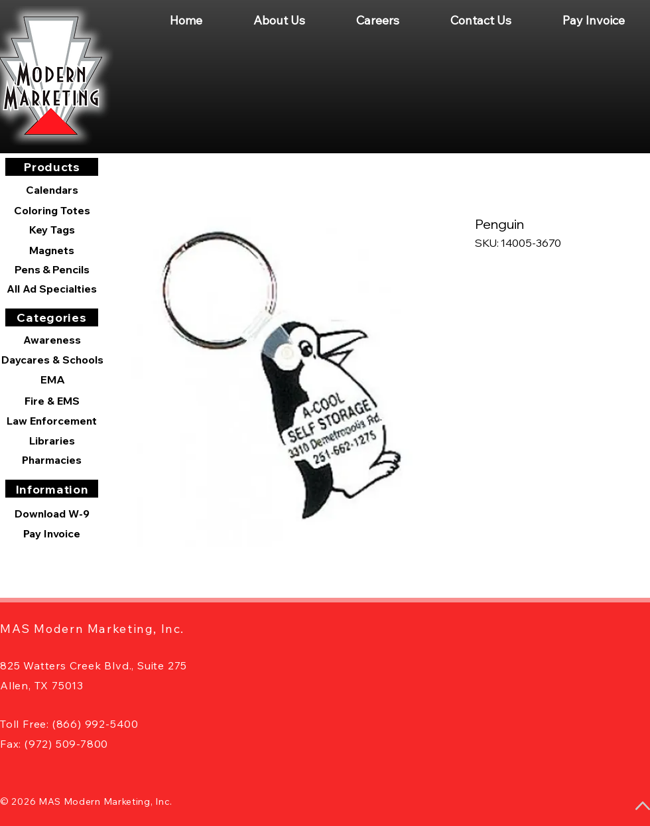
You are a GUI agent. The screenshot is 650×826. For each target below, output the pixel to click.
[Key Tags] (51, 229)
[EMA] (52, 379)
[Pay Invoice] (51, 533)
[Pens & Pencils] (51, 269)
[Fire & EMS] (51, 400)
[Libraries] (51, 440)
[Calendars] (51, 190)
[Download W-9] (51, 513)
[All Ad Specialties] (51, 288)
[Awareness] (52, 339)
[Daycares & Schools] (52, 359)
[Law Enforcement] (51, 420)
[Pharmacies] (51, 459)
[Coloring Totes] (51, 210)
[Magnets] (51, 250)
